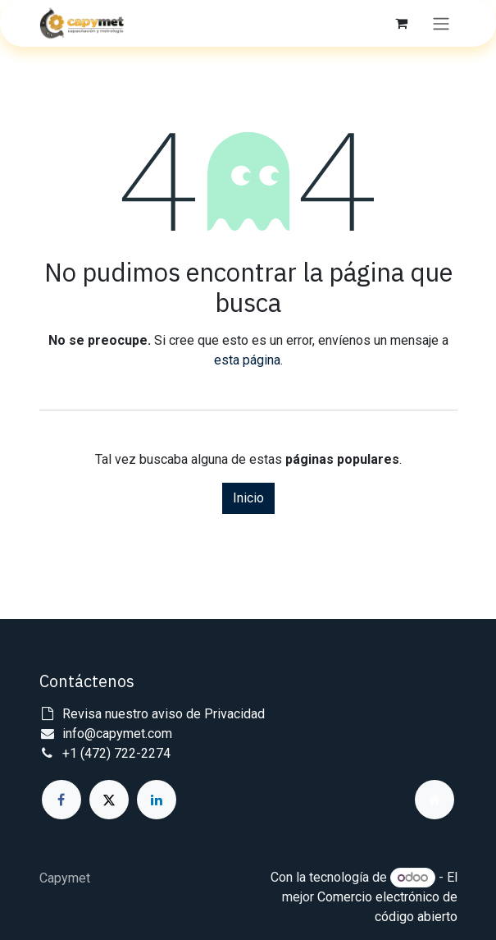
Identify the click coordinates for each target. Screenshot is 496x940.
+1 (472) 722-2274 (116, 753)
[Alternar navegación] (441, 23)
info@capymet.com (117, 733)
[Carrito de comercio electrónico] (401, 23)
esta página (247, 360)
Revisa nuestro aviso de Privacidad (163, 714)
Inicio (248, 498)
